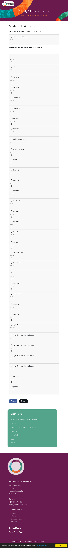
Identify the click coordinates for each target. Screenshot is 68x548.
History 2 (15, 170)
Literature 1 (15, 191)
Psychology (15, 325)
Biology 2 (15, 87)
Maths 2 (14, 242)
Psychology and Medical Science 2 (23, 345)
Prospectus (18, 522)
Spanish (14, 387)
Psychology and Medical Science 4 (23, 366)
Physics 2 (15, 314)
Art (13, 56)
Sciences (14, 376)
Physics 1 (15, 304)
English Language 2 (18, 149)
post (23, 401)
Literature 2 (15, 201)
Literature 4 (15, 222)
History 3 (15, 180)
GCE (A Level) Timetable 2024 (22, 37)
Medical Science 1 (18, 252)
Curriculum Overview (21, 519)
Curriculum (10, 423)
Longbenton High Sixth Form (37, 15)
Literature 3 (15, 211)
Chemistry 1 (16, 118)
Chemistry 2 (16, 129)
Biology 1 (15, 77)
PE (13, 273)
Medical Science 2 (18, 263)
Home (23, 15)
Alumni (9, 439)
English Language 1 (18, 139)
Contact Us (18, 513)
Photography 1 (17, 294)
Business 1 (15, 98)
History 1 (15, 160)
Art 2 (13, 67)
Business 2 (15, 108)
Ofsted (16, 516)
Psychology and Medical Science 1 (23, 335)
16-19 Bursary (11, 443)
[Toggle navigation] (64, 3)
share (13, 401)
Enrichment (11, 431)
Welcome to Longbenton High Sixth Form (21, 420)
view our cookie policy (42, 546)
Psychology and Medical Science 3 (23, 356)
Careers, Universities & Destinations (19, 427)
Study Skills (11, 435)
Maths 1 (14, 232)
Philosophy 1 (16, 283)
